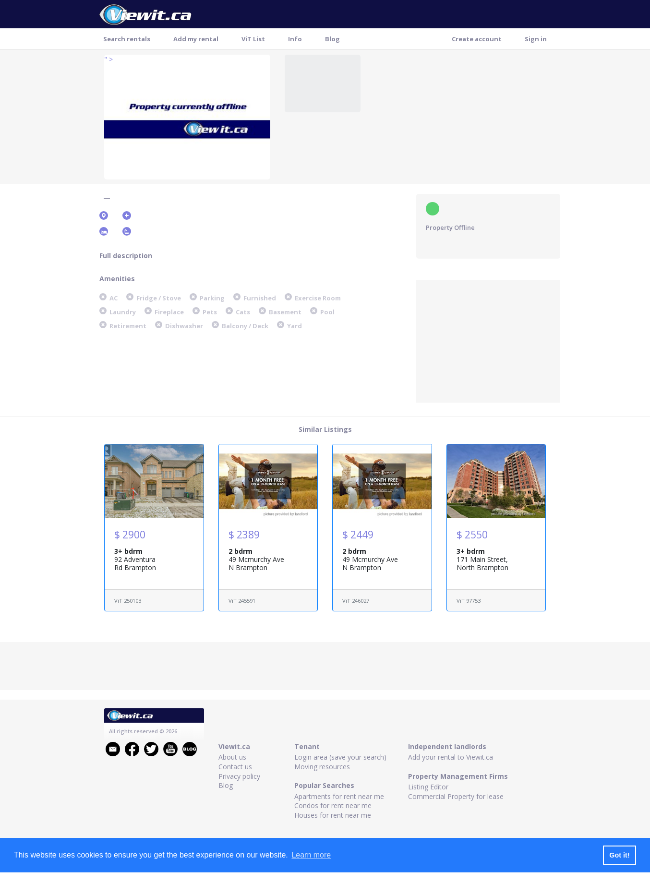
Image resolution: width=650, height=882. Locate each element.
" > (108, 59)
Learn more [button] (311, 855)
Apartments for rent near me (339, 796)
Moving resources (322, 766)
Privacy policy (239, 776)
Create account (477, 39)
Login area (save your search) (340, 757)
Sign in (536, 39)
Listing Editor (428, 786)
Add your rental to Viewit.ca (450, 757)
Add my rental (195, 39)
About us (232, 757)
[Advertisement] (488, 340)
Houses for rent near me (332, 815)
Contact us (235, 766)
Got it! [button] (619, 855)
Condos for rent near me (333, 805)
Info (295, 39)
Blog (332, 39)
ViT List (253, 39)
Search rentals (126, 39)
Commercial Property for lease (456, 796)
